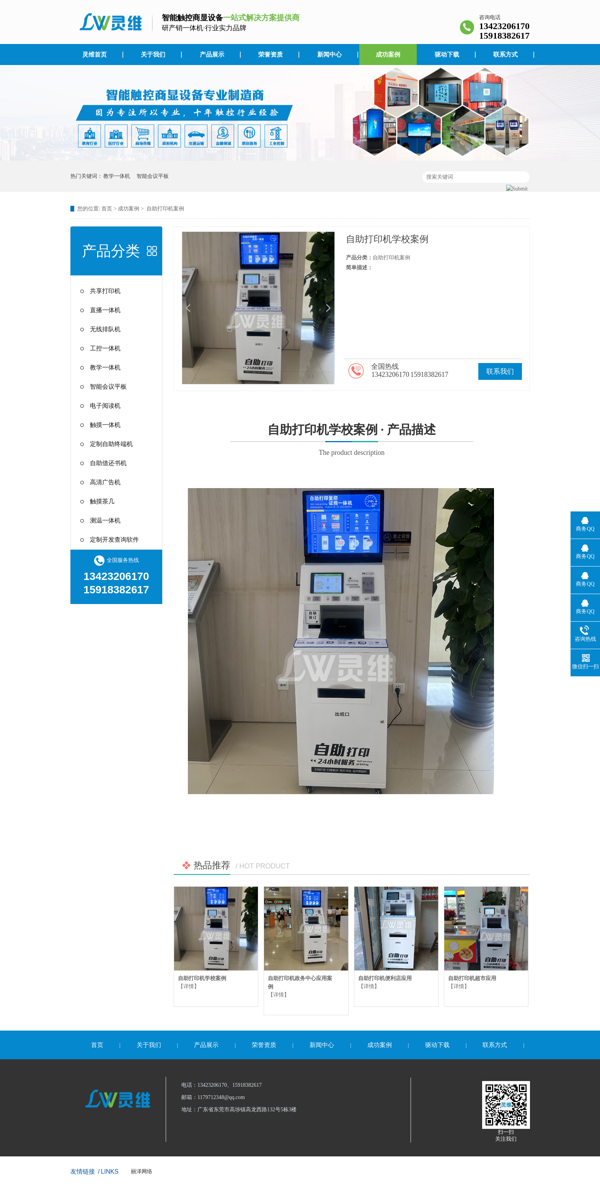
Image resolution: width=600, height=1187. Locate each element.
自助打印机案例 (165, 209)
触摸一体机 (105, 425)
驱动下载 (447, 54)
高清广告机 (105, 482)
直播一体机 (105, 310)
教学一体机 (116, 176)
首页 (106, 209)
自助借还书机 (108, 463)
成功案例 (388, 54)
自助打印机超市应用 (472, 978)
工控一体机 (105, 348)
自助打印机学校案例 (202, 978)
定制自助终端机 (111, 444)
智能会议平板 (153, 176)
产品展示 (212, 54)
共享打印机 (105, 291)
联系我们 (500, 371)
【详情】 (188, 986)
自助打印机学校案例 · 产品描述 (351, 441)
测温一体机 (105, 520)
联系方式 (505, 54)
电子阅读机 (105, 405)
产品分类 (111, 251)
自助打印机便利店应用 (385, 978)
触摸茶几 (102, 501)
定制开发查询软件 (114, 539)
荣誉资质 (270, 54)
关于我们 (153, 54)
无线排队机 (105, 329)
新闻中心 (329, 54)
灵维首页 (94, 54)
